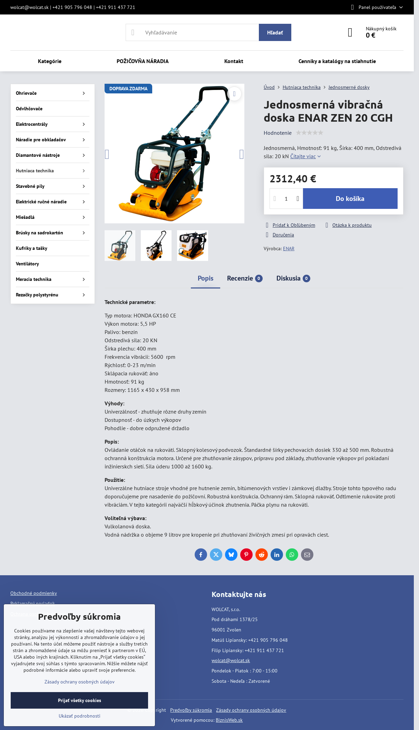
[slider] (309, 132)
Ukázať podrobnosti (79, 716)
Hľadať (275, 32)
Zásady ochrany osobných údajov (251, 710)
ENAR (288, 248)
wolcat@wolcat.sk (231, 660)
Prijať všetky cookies (79, 700)
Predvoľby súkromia (191, 710)
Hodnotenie (278, 132)
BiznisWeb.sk (229, 720)
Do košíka (350, 198)
